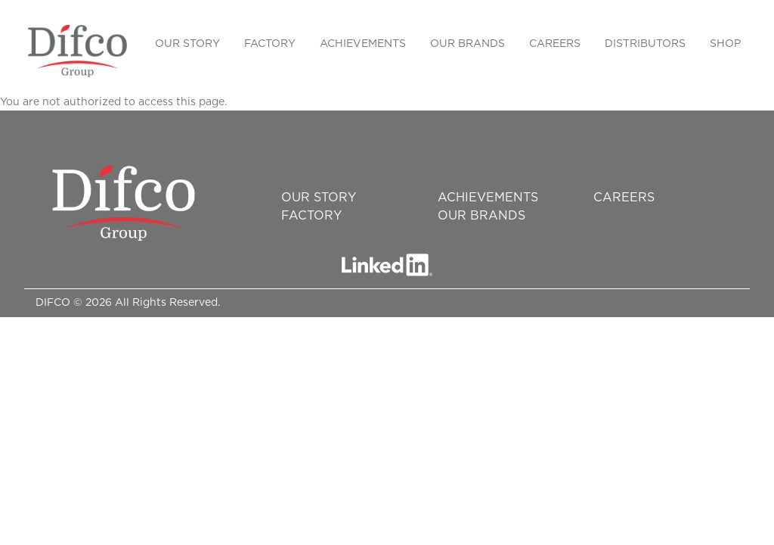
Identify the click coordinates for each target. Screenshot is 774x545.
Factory (311, 216)
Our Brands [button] (467, 44)
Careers (554, 44)
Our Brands (481, 216)
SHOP (725, 44)
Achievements (363, 44)
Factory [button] (270, 44)
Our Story (187, 44)
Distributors (645, 44)
